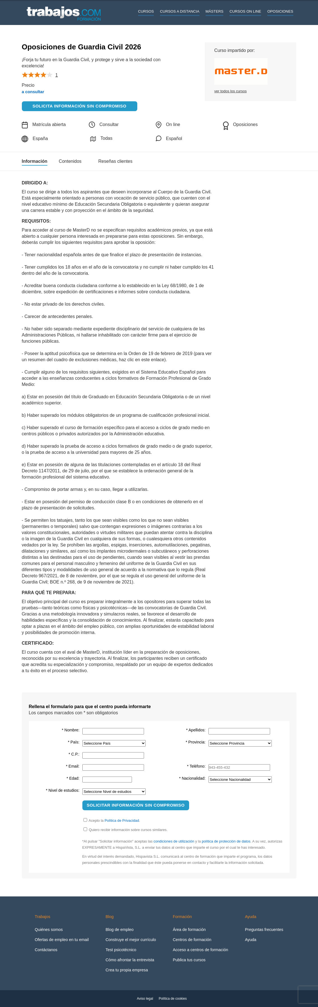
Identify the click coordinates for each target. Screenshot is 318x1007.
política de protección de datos (226, 841)
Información (35, 161)
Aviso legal (145, 999)
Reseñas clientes (115, 161)
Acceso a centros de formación (200, 950)
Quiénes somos (49, 929)
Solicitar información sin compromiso (136, 805)
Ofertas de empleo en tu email (62, 939)
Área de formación (189, 929)
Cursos (146, 11)
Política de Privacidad (122, 820)
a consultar (33, 91)
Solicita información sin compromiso (79, 106)
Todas (101, 139)
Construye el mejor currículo (131, 939)
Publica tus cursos (189, 960)
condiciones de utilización (174, 841)
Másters (215, 11)
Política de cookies (173, 999)
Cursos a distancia (179, 11)
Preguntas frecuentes (264, 929)
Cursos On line (245, 11)
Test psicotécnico (121, 950)
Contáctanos (46, 950)
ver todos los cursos (230, 91)
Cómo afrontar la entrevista (130, 960)
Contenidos (70, 161)
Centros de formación (192, 939)
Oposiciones (280, 11)
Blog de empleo (120, 929)
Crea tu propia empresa (127, 970)
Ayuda (250, 939)
